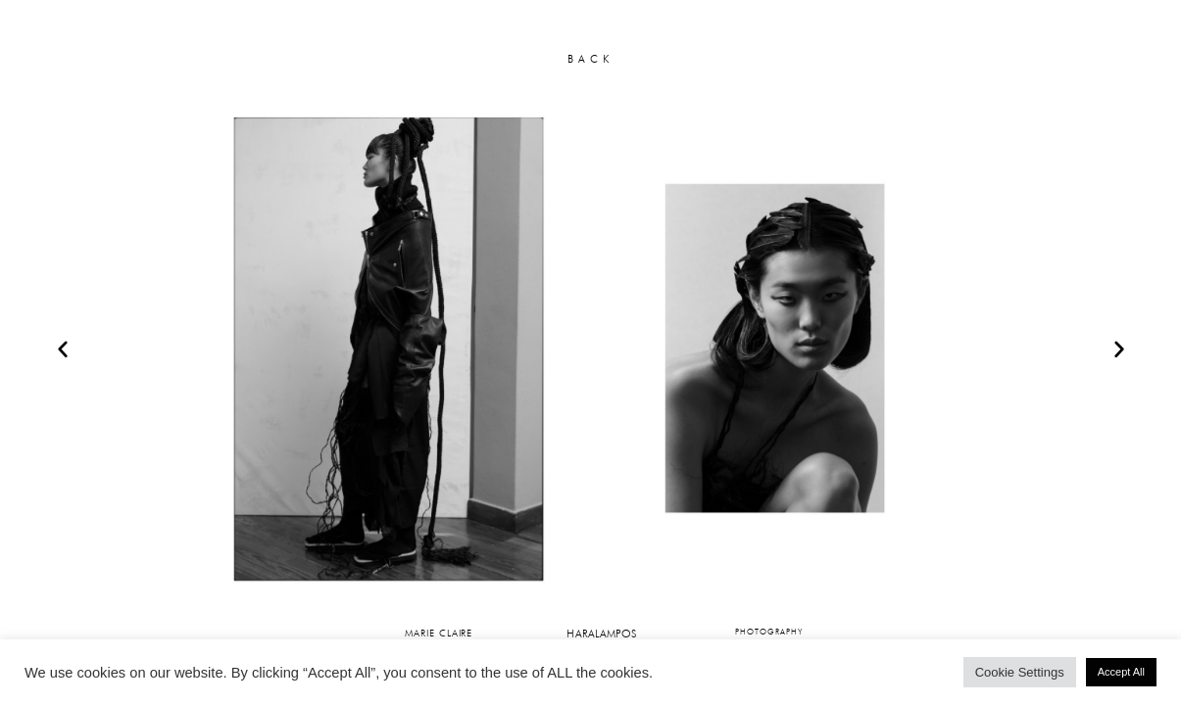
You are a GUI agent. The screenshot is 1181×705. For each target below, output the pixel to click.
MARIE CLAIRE (438, 632)
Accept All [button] (1121, 672)
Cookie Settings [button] (1019, 672)
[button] (63, 348)
